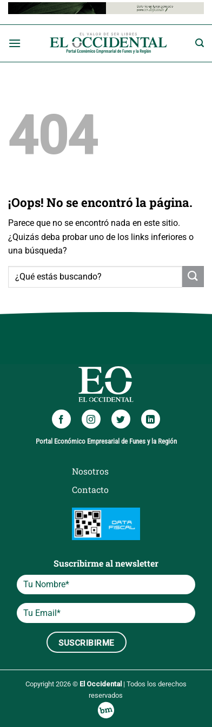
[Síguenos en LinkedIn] (150, 419)
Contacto (90, 489)
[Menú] (14, 43)
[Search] (199, 43)
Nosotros (90, 471)
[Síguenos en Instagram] (91, 419)
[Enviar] (193, 276)
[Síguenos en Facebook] (61, 419)
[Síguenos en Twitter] (120, 419)
